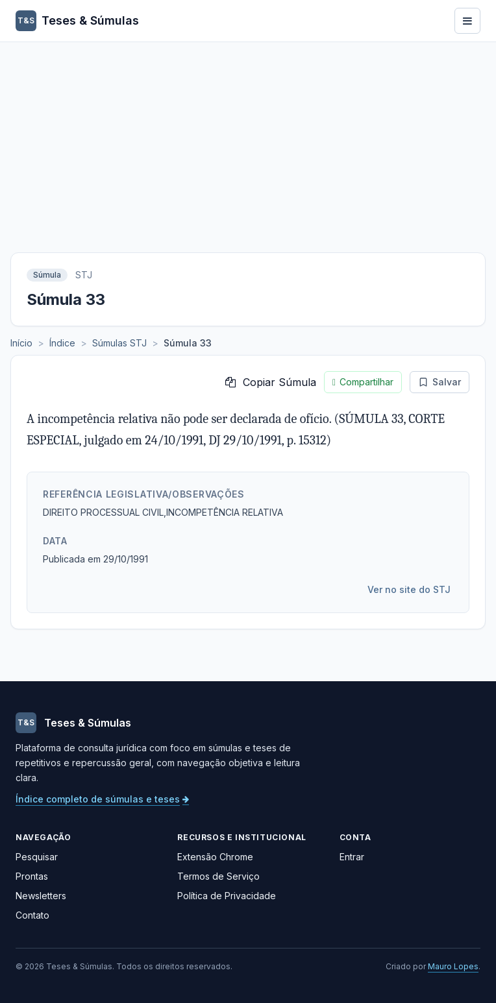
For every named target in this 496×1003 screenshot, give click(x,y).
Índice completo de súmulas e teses (102, 798)
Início (21, 342)
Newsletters (41, 895)
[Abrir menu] (467, 21)
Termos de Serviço (218, 876)
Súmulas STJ (119, 342)
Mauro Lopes (453, 966)
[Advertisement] (248, 139)
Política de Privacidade (226, 895)
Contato (32, 915)
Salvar (439, 381)
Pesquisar (37, 856)
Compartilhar (362, 382)
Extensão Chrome (215, 856)
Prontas (32, 876)
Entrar (352, 856)
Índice (62, 342)
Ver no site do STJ (409, 589)
